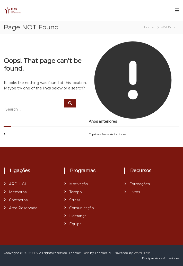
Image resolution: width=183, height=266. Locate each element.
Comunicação (81, 208)
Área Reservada (23, 208)
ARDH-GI (17, 184)
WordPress (142, 253)
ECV (35, 253)
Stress (74, 200)
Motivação (78, 184)
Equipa (75, 224)
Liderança (77, 216)
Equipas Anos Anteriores (107, 134)
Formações (139, 184)
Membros (18, 192)
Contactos (18, 200)
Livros (134, 192)
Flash (85, 253)
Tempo (75, 192)
